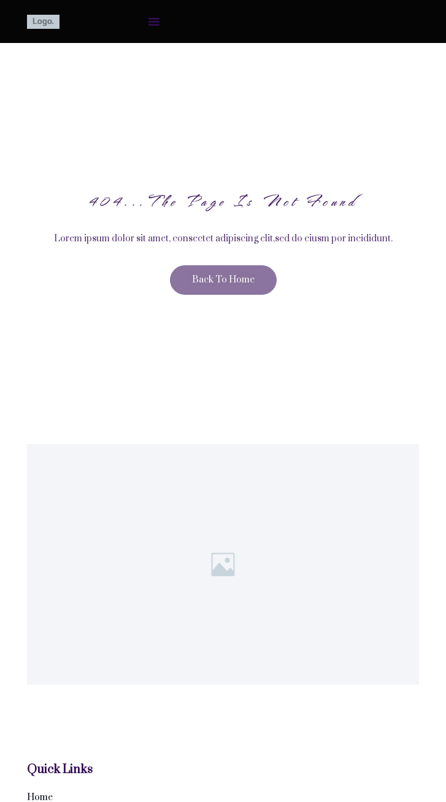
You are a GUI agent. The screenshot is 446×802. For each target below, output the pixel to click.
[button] (154, 21)
